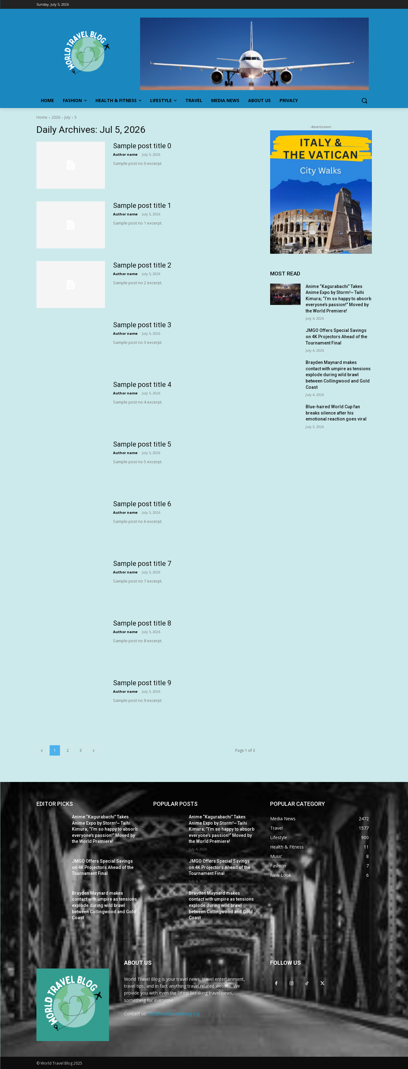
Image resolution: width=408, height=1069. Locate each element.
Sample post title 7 (142, 563)
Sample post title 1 (142, 205)
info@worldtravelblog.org (173, 1014)
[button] (364, 100)
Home (41, 117)
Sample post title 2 (142, 265)
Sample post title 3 (142, 325)
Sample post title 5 (142, 444)
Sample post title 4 (142, 384)
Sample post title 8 (142, 623)
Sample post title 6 (142, 504)
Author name (125, 154)
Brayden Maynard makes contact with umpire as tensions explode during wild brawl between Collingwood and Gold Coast (338, 374)
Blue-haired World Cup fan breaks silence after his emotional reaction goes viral (336, 412)
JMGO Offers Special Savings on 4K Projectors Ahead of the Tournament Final (336, 336)
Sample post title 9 (142, 683)
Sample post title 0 (142, 146)
